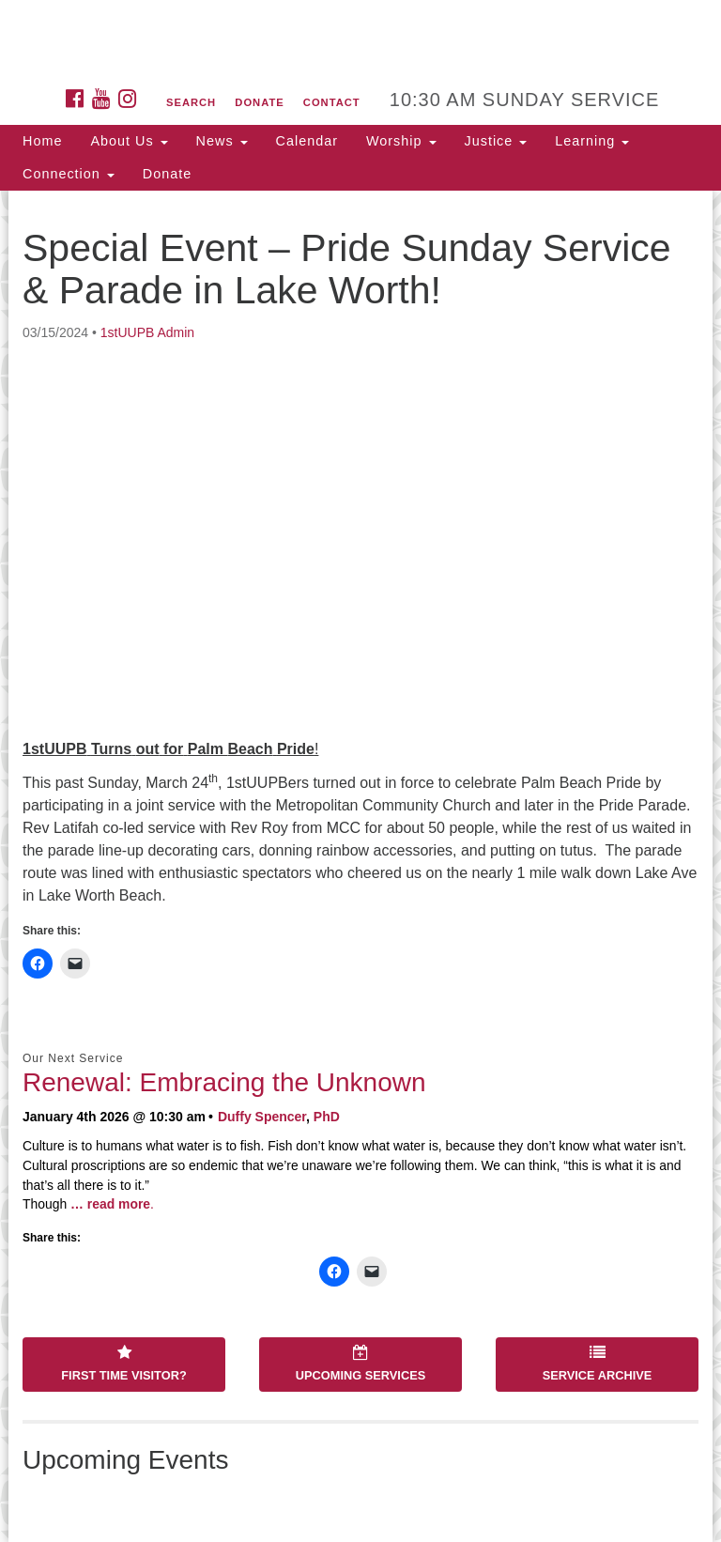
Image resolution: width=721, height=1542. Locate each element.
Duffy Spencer (262, 1116)
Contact (331, 102)
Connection (69, 173)
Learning (592, 140)
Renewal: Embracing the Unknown (224, 1082)
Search (191, 102)
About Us (128, 140)
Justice (496, 140)
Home (42, 140)
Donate (259, 102)
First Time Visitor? (123, 1363)
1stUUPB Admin (147, 332)
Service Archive (597, 1363)
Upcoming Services (360, 1363)
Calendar (307, 140)
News (222, 140)
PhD (327, 1116)
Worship (401, 140)
